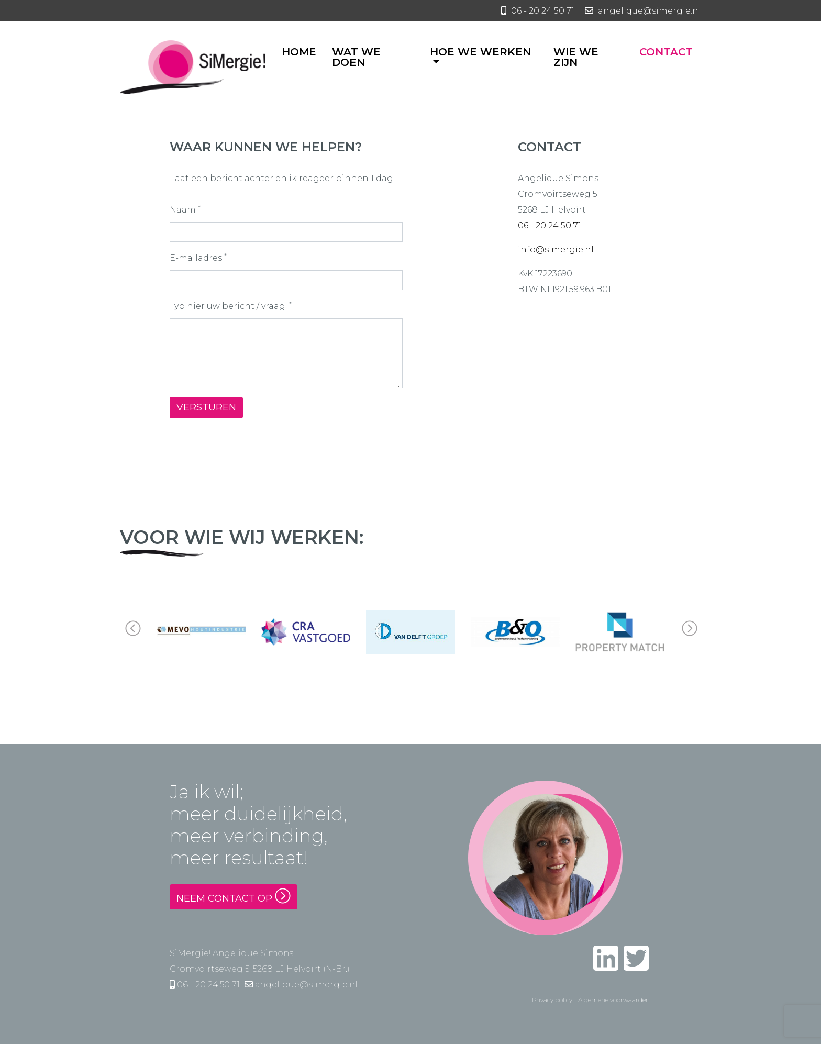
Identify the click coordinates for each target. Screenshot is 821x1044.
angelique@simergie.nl (301, 985)
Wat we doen (356, 58)
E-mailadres (198, 257)
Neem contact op (233, 896)
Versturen (206, 407)
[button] (689, 631)
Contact (666, 52)
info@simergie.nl (556, 249)
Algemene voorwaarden (614, 1000)
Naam (185, 209)
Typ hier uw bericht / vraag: (231, 305)
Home (299, 52)
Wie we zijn (575, 58)
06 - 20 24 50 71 (549, 225)
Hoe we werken (480, 52)
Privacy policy (552, 1000)
